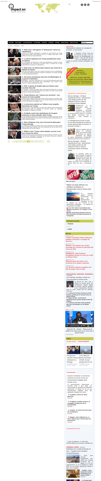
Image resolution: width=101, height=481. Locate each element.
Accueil (9, 45)
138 (23, 141)
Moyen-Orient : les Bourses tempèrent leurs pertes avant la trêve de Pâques (78, 254)
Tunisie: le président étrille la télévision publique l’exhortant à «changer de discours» (79, 206)
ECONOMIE (37, 42)
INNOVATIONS (74, 42)
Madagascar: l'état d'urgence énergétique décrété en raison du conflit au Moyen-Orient (78, 217)
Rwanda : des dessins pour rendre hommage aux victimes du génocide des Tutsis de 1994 (78, 211)
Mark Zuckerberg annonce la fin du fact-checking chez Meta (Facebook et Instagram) (78, 183)
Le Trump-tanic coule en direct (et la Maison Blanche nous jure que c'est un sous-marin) (86, 422)
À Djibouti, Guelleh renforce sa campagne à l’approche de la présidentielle (79, 350)
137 (19, 141)
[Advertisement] (50, 26)
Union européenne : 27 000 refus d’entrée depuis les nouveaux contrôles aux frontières (78, 386)
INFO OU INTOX (71, 157)
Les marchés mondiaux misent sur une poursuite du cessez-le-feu (79, 238)
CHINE (69, 197)
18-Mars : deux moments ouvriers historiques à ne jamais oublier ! (87, 412)
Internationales (71, 325)
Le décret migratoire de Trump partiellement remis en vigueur (42, 58)
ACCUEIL (11, 42)
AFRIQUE (51, 42)
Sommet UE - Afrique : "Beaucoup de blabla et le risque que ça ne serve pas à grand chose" (79, 281)
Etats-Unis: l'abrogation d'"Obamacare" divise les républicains (43, 49)
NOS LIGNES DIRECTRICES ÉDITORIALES (78, 464)
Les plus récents (71, 290)
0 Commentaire (68, 282)
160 (44, 141)
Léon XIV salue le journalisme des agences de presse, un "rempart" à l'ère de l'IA (79, 180)
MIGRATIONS (64, 42)
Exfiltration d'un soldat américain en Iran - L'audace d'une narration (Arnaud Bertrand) (79, 395)
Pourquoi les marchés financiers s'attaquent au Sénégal (72, 308)
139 (26, 141)
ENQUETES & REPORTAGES (75, 89)
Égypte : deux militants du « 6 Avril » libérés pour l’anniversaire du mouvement (78, 363)
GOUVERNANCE (27, 42)
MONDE (57, 42)
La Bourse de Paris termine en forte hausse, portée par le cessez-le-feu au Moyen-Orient (78, 251)
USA (20, 45)
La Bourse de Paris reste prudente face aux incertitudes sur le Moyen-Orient (78, 256)
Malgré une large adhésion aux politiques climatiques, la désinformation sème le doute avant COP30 (79, 164)
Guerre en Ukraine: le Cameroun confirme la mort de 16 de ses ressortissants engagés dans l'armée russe (78, 332)
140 (30, 141)
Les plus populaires (84, 290)
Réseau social (4, 1)
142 (37, 141)
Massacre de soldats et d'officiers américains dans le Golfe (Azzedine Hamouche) (87, 432)
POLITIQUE (18, 42)
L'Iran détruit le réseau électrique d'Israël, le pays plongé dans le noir (85, 309)
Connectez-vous (96, 1)
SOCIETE (44, 42)
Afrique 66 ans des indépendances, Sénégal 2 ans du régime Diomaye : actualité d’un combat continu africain (86, 443)
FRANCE (69, 192)
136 (16, 141)
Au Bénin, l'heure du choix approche (79, 345)
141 (33, 141)
